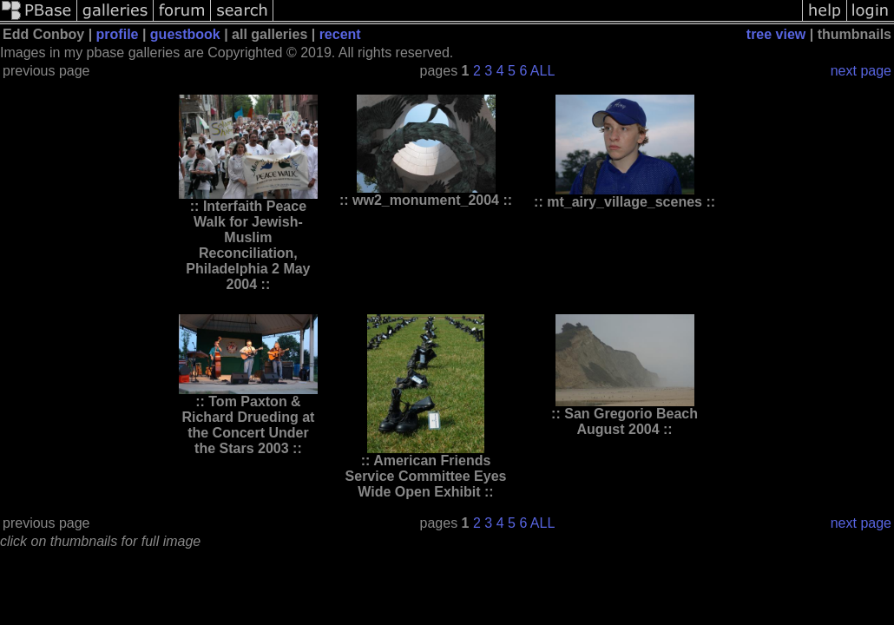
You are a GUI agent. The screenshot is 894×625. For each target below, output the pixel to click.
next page (861, 70)
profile (117, 34)
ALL (542, 70)
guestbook (185, 34)
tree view (775, 34)
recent (340, 34)
